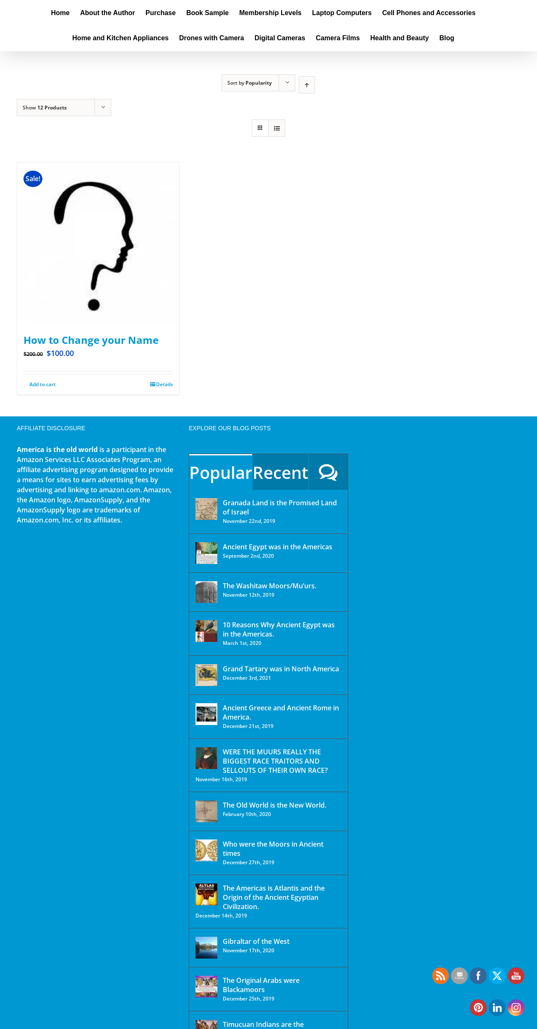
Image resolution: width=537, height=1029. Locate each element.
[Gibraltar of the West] (206, 948)
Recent (280, 472)
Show (45, 107)
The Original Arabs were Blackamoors (261, 985)
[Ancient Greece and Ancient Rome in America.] (206, 714)
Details (164, 384)
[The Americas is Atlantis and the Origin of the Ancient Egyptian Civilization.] (206, 894)
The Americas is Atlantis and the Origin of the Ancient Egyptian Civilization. (274, 897)
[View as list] (276, 128)
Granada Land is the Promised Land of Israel (280, 507)
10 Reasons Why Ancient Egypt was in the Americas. (279, 629)
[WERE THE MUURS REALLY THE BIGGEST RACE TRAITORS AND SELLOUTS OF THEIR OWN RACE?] (206, 758)
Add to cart (42, 384)
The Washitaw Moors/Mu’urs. (269, 585)
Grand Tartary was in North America (281, 668)
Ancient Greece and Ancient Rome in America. (281, 712)
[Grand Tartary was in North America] (206, 675)
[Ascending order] (307, 85)
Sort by (249, 82)
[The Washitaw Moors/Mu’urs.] (206, 592)
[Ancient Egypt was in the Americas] (206, 553)
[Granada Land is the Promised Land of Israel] (206, 509)
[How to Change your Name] (98, 243)
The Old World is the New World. (274, 805)
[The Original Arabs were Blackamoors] (206, 987)
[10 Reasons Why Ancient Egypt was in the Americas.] (206, 631)
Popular (220, 472)
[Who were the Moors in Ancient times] (206, 850)
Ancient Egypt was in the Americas (277, 546)
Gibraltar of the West (256, 941)
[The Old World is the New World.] (206, 811)
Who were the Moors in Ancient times (273, 848)
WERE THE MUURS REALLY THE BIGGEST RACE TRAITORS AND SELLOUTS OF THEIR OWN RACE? (275, 761)
